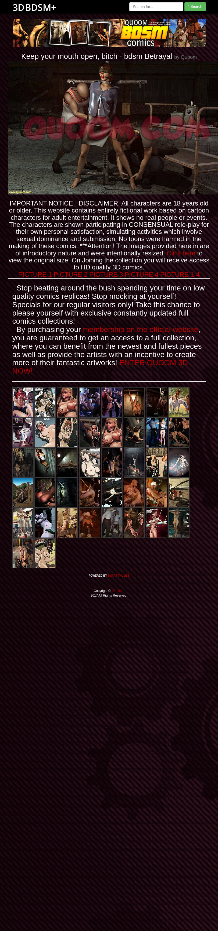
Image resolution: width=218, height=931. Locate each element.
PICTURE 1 (35, 274)
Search (195, 6)
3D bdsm (117, 591)
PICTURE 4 (141, 274)
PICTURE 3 (106, 274)
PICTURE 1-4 (180, 274)
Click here (181, 253)
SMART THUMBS (118, 575)
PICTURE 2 (70, 274)
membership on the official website (140, 329)
